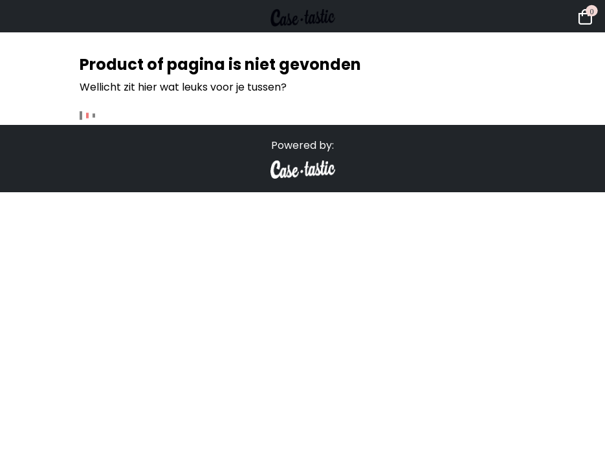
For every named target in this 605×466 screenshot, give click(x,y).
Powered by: (302, 145)
